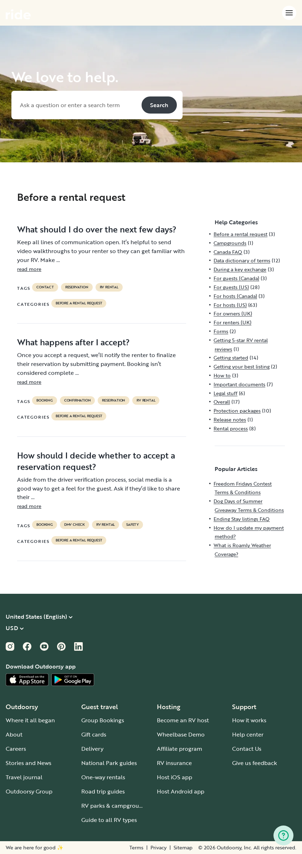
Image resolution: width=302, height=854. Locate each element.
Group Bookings (102, 720)
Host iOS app (174, 777)
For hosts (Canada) (235, 296)
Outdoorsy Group (29, 791)
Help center (247, 734)
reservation (76, 287)
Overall (222, 401)
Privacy (158, 847)
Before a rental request (79, 303)
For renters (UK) (232, 322)
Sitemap (183, 847)
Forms (221, 331)
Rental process (231, 428)
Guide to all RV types (109, 820)
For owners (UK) (233, 313)
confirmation (77, 400)
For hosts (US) (230, 305)
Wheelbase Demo (181, 734)
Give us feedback (254, 763)
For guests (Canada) (236, 278)
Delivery (92, 748)
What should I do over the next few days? (96, 229)
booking (44, 400)
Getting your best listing (242, 366)
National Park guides (109, 763)
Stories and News (28, 763)
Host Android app (180, 791)
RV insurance (174, 763)
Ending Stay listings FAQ (242, 519)
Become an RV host (183, 720)
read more (29, 269)
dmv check (74, 525)
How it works (249, 720)
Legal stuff (225, 393)
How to (222, 375)
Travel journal (24, 777)
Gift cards (93, 734)
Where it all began (30, 720)
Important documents (239, 384)
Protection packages (237, 410)
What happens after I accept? (73, 342)
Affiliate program (179, 748)
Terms (136, 847)
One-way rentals (103, 777)
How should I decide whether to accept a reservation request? (96, 461)
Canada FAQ (228, 252)
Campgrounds (230, 243)
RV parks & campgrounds (115, 805)
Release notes (230, 419)
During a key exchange (240, 269)
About (14, 734)
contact (45, 287)
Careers (16, 748)
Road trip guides (103, 791)
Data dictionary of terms (242, 260)
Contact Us (246, 748)
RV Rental (109, 287)
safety (132, 525)
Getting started (231, 357)
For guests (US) (231, 287)
